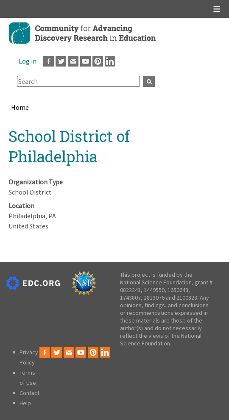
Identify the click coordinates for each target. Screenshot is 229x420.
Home (20, 107)
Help (25, 403)
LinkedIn (110, 61)
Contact (29, 393)
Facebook (48, 61)
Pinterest (97, 61)
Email (73, 61)
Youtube (85, 61)
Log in (27, 61)
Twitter (61, 61)
